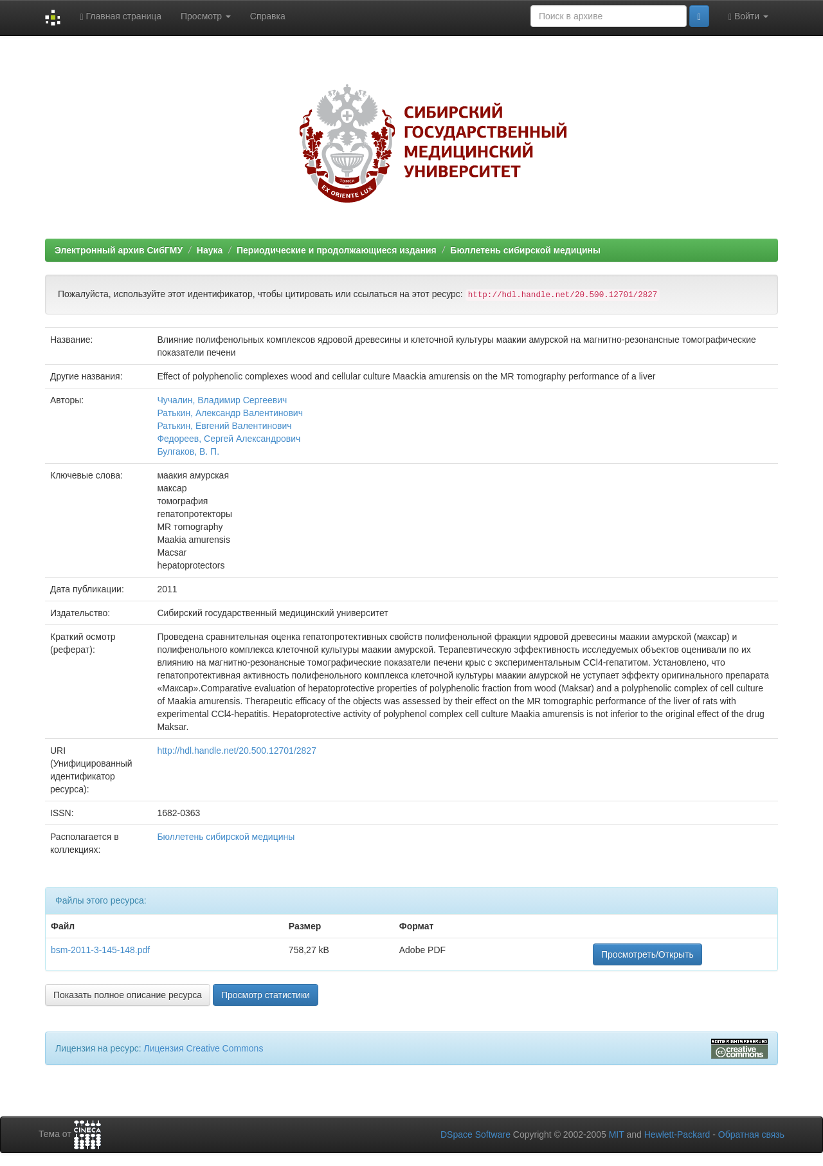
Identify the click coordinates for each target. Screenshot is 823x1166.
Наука (209, 250)
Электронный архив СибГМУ (119, 250)
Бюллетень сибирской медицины (525, 250)
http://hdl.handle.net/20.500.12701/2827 (236, 750)
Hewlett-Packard (677, 1134)
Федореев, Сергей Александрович (228, 438)
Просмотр (206, 16)
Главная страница (120, 16)
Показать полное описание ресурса (127, 995)
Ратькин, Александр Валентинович (230, 413)
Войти (748, 16)
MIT (616, 1134)
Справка (267, 16)
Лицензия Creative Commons (203, 1048)
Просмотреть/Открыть (647, 954)
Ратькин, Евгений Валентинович (224, 426)
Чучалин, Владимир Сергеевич (222, 400)
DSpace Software (475, 1134)
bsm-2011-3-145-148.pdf (100, 950)
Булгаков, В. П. (188, 451)
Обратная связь (751, 1134)
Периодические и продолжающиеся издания (337, 250)
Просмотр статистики (265, 995)
